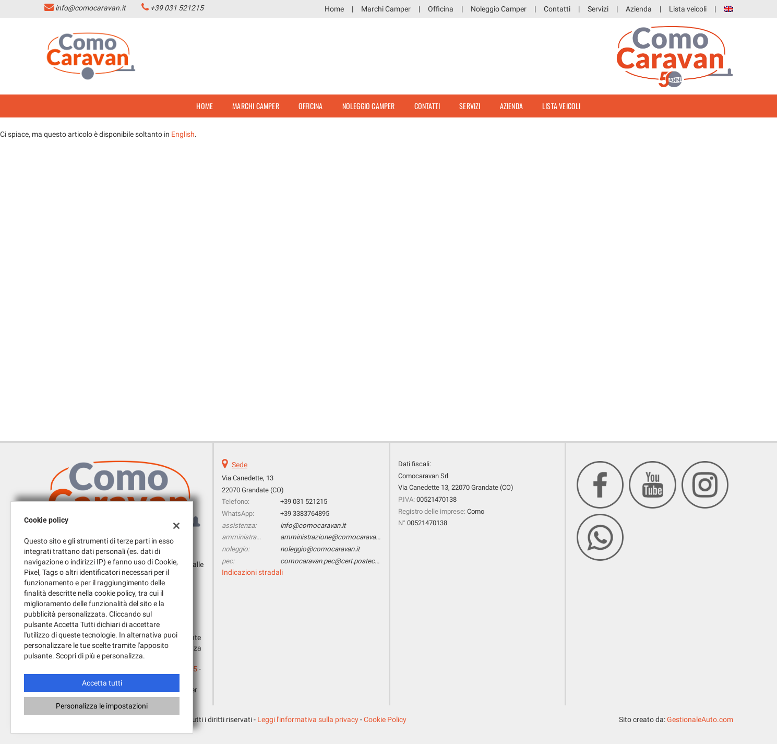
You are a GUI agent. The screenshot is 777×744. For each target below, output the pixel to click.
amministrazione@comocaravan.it (332, 537)
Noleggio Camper (499, 9)
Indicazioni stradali (252, 572)
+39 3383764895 (304, 513)
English (183, 134)
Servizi (598, 9)
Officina (440, 9)
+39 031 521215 (177, 8)
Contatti (557, 9)
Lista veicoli (688, 9)
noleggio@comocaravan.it (320, 549)
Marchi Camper (386, 9)
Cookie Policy (385, 719)
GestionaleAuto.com (700, 719)
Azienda (639, 9)
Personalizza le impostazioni (102, 706)
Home (334, 9)
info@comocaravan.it (90, 8)
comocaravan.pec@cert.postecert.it (334, 561)
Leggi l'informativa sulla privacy (307, 719)
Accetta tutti (102, 683)
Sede (239, 464)
